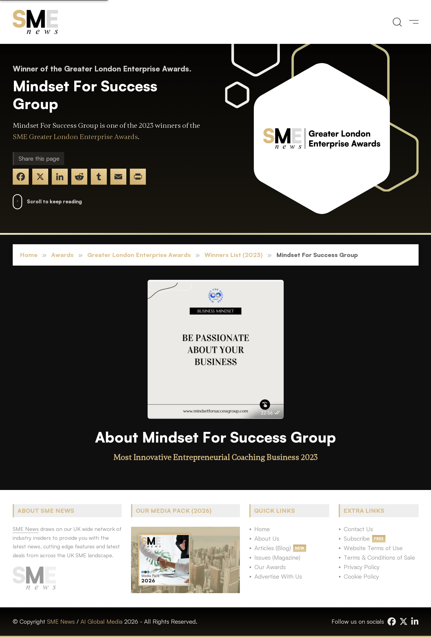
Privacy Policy (362, 567)
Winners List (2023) (233, 254)
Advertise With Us (278, 576)
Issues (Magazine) (277, 557)
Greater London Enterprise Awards (139, 254)
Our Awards (270, 567)
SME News (61, 621)
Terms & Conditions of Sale (379, 557)
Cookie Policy (361, 576)
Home (29, 254)
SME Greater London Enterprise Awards (75, 136)
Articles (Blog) (272, 548)
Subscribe (357, 538)
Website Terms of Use (373, 548)
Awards (62, 254)
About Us (266, 538)
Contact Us (358, 529)
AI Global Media (101, 621)
